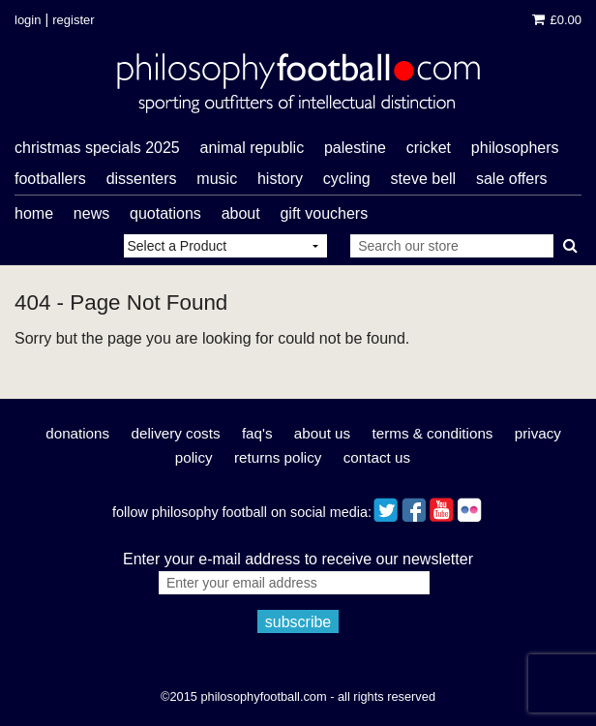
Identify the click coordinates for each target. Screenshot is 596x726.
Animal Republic (252, 147)
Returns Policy (277, 457)
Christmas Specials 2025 (97, 147)
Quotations (165, 213)
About (241, 213)
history (280, 178)
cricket (428, 147)
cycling (347, 178)
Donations (77, 433)
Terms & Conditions (432, 433)
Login (28, 20)
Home (34, 213)
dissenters (141, 178)
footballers (50, 178)
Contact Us (376, 457)
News (91, 213)
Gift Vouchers (324, 213)
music (216, 178)
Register (73, 20)
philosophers (515, 147)
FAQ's (257, 433)
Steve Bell (424, 178)
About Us (322, 433)
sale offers (512, 178)
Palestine (355, 147)
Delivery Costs (175, 433)
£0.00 (556, 20)
